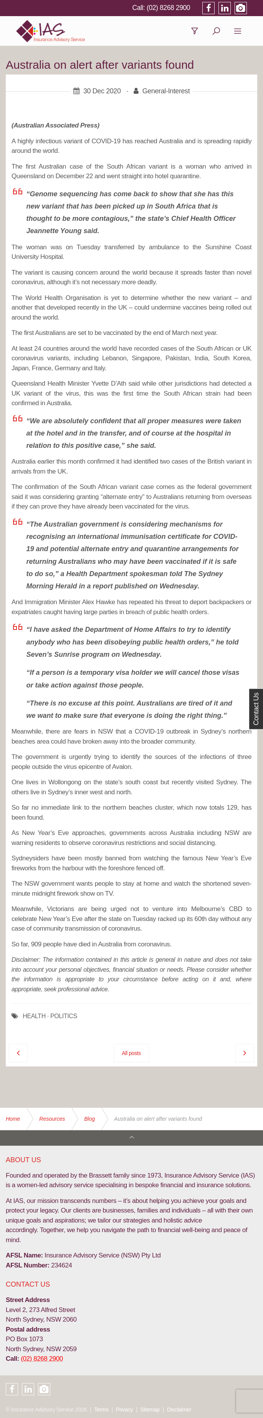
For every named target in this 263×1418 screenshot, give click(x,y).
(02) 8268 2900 (178, 8)
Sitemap (150, 1409)
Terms (101, 1409)
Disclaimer (179, 1409)
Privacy (124, 1409)
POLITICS (63, 1017)
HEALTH (34, 1017)
